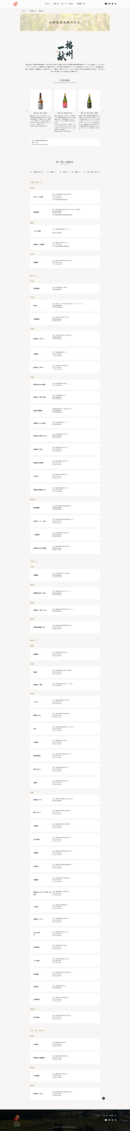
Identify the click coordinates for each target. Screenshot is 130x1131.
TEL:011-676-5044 (56, 211)
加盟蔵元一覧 (81, 3)
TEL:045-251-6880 (56, 507)
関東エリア (53, 172)
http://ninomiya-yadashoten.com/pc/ (63, 214)
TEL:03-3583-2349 (56, 397)
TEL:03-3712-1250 (57, 435)
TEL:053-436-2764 (56, 611)
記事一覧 (56, 3)
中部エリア (65, 172)
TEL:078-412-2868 (56, 800)
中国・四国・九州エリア (93, 172)
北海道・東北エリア (38, 172)
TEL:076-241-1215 (56, 575)
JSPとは (47, 3)
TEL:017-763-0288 (56, 232)
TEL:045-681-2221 (56, 534)
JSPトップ (24, 11)
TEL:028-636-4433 (56, 289)
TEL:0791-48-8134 (56, 987)
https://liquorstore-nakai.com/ (62, 246)
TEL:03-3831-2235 (56, 424)
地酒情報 (71, 3)
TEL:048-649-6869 (56, 305)
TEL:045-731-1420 (56, 548)
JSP (66, 3)
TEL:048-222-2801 (56, 319)
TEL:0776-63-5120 (56, 593)
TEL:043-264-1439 (56, 337)
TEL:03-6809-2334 (56, 410)
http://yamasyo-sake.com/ (61, 199)
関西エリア (78, 172)
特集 (62, 3)
